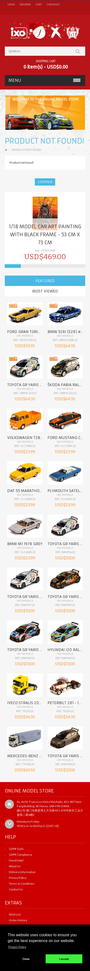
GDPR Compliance (20, 854)
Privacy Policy (17, 878)
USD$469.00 (45, 256)
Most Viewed (45, 291)
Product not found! (27, 149)
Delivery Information (22, 872)
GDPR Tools (16, 849)
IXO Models (25, 335)
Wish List (15, 914)
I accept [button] (64, 958)
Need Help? (16, 860)
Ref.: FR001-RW (45, 250)
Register (25, 4)
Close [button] (26, 958)
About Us (15, 866)
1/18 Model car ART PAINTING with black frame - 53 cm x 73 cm (45, 234)
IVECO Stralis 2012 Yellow (32, 703)
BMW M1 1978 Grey (24, 543)
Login (11, 4)
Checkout (53, 4)
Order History (18, 920)
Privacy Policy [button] (17, 947)
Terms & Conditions (22, 883)
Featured (45, 280)
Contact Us (16, 889)
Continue (45, 182)
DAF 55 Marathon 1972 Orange (37, 490)
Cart (39, 4)
